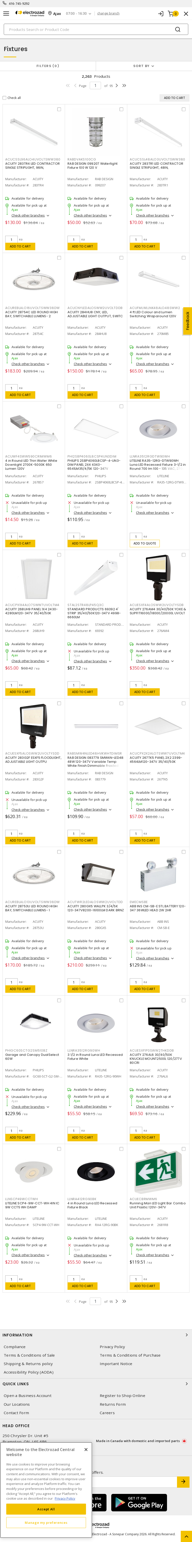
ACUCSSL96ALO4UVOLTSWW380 (32, 159)
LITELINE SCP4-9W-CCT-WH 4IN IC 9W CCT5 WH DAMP (32, 1205)
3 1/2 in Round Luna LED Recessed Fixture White (95, 1057)
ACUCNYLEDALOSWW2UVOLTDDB (95, 308)
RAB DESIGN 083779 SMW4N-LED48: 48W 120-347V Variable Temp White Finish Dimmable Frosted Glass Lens (96, 764)
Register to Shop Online (122, 1395)
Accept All (46, 1509)
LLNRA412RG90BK (82, 1199)
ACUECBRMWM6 (143, 1199)
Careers (107, 1412)
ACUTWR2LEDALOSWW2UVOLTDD (95, 902)
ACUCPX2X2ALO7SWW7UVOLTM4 (157, 753)
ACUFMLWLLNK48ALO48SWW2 (155, 308)
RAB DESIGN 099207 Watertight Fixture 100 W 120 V (93, 165)
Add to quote (145, 543)
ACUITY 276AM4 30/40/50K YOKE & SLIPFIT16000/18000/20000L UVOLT (158, 611)
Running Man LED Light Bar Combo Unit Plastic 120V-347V (158, 1205)
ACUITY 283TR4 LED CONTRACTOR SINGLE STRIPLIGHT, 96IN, (32, 165)
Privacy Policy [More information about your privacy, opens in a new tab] (65, 1498)
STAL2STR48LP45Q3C (86, 605)
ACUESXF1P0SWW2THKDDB (152, 1050)
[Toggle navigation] (6, 13)
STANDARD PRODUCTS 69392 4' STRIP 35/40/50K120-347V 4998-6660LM (94, 613)
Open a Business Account (28, 1395)
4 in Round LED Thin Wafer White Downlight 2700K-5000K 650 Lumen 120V (31, 465)
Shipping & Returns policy (28, 1363)
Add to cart (20, 246)
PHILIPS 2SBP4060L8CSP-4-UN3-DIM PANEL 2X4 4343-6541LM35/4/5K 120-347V (94, 465)
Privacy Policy (112, 1346)
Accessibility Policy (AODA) (29, 1372)
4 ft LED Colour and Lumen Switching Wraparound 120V (153, 314)
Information (96, 1335)
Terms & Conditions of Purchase (130, 1355)
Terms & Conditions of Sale (29, 1355)
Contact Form (16, 1412)
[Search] (96, 29)
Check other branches (28, 215)
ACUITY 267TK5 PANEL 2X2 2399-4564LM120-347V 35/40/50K (156, 760)
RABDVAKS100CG (82, 159)
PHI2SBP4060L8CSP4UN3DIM (92, 456)
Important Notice (116, 1363)
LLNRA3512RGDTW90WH (150, 456)
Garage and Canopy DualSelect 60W (32, 1057)
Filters (47, 66)
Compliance (15, 1346)
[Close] (86, 1449)
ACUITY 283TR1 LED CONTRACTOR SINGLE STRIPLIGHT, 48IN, (156, 165)
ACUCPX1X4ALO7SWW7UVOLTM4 (32, 605)
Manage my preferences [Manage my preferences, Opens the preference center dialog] (46, 1522)
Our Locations (17, 1404)
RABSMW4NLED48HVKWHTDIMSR (95, 753)
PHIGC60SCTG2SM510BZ (26, 1050)
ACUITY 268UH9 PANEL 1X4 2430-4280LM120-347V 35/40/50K (31, 611)
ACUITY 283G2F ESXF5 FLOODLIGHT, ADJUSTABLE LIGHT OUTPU (33, 760)
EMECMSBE (139, 902)
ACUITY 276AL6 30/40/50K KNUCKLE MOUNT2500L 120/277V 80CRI (156, 1059)
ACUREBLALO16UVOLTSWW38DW (32, 308)
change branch (108, 13)
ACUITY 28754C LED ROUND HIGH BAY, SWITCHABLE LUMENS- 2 (31, 314)
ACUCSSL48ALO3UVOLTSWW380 (157, 159)
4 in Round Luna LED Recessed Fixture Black (92, 1205)
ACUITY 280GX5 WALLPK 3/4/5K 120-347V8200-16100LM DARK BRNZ (96, 908)
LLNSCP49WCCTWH (21, 1199)
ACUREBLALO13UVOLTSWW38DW (32, 902)
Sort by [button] (141, 66)
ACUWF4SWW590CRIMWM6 (28, 456)
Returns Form (113, 1404)
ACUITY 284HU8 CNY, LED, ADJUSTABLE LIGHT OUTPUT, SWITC (95, 314)
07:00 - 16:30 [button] (76, 13)
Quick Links (96, 1384)
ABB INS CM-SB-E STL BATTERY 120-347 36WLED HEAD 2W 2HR (158, 908)
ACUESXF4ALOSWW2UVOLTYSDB (157, 605)
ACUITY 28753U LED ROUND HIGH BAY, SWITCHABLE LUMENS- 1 (31, 908)
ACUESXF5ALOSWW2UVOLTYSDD (32, 753)
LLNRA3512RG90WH (84, 1050)
